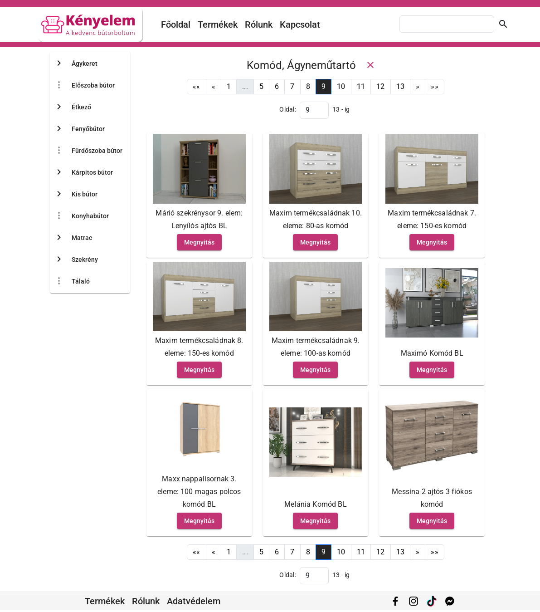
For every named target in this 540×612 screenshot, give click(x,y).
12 (380, 86)
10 (341, 86)
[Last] (434, 86)
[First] (196, 86)
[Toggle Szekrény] (59, 259)
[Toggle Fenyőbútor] (59, 129)
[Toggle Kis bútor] (59, 194)
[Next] (417, 86)
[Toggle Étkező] (59, 107)
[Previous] (213, 86)
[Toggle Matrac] (59, 238)
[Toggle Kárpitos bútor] (59, 172)
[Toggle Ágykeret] (59, 63)
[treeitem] (88, 85)
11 (361, 86)
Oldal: (287, 109)
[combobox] (446, 24)
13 (400, 86)
